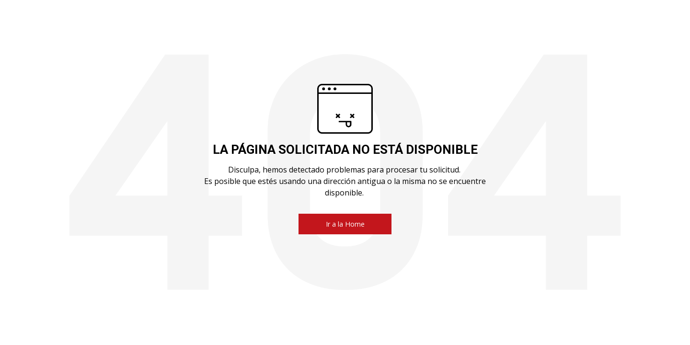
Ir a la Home (345, 224)
